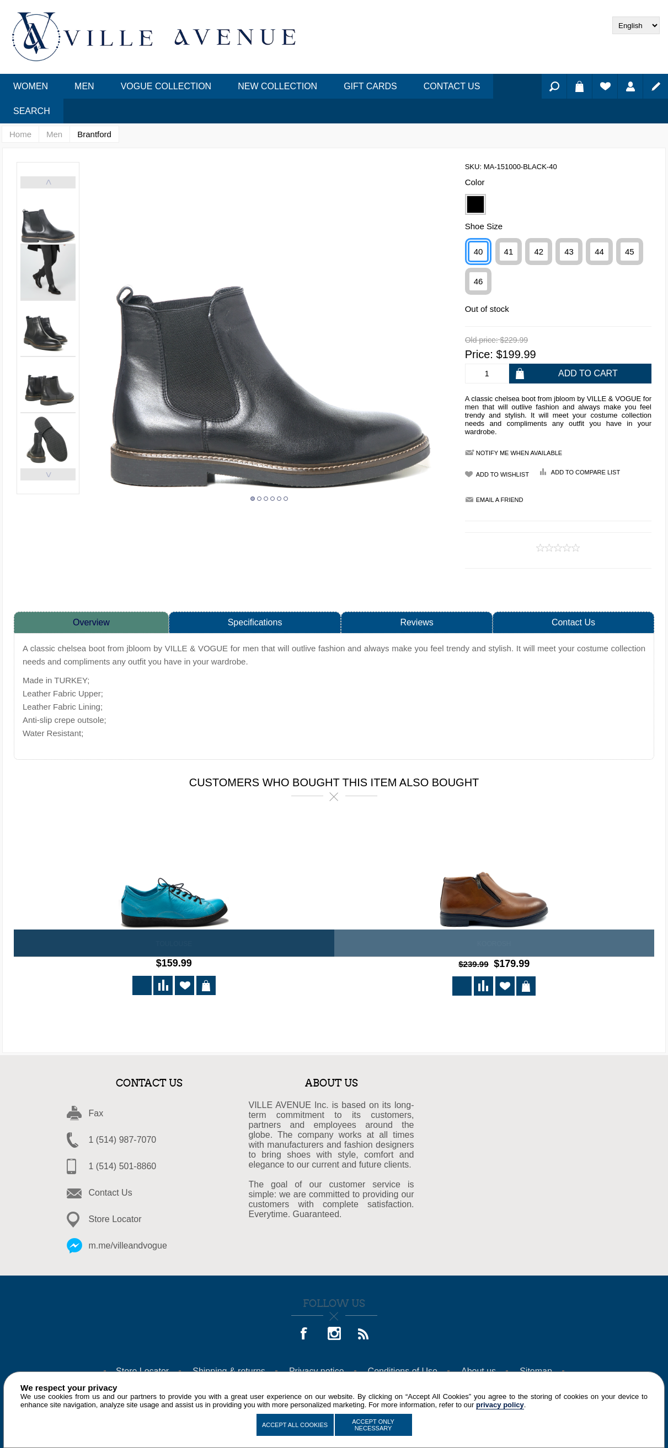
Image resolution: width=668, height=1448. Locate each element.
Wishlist (604, 86)
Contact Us (573, 622)
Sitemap (536, 1369)
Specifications (255, 622)
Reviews (416, 622)
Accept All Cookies (295, 1425)
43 (569, 251)
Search (554, 86)
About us (478, 1369)
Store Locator (115, 1217)
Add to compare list (585, 472)
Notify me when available (519, 453)
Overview (91, 622)
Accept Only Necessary (373, 1424)
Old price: (481, 340)
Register (655, 86)
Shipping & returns (229, 1369)
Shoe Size (484, 226)
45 (629, 251)
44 (599, 251)
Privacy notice (316, 1369)
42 (538, 251)
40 (478, 251)
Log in (630, 86)
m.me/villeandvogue (128, 1244)
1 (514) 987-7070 (123, 1138)
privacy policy (500, 1405)
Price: (479, 354)
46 (478, 281)
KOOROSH (494, 944)
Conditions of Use (402, 1369)
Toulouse (174, 944)
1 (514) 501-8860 (123, 1164)
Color (475, 182)
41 (509, 251)
